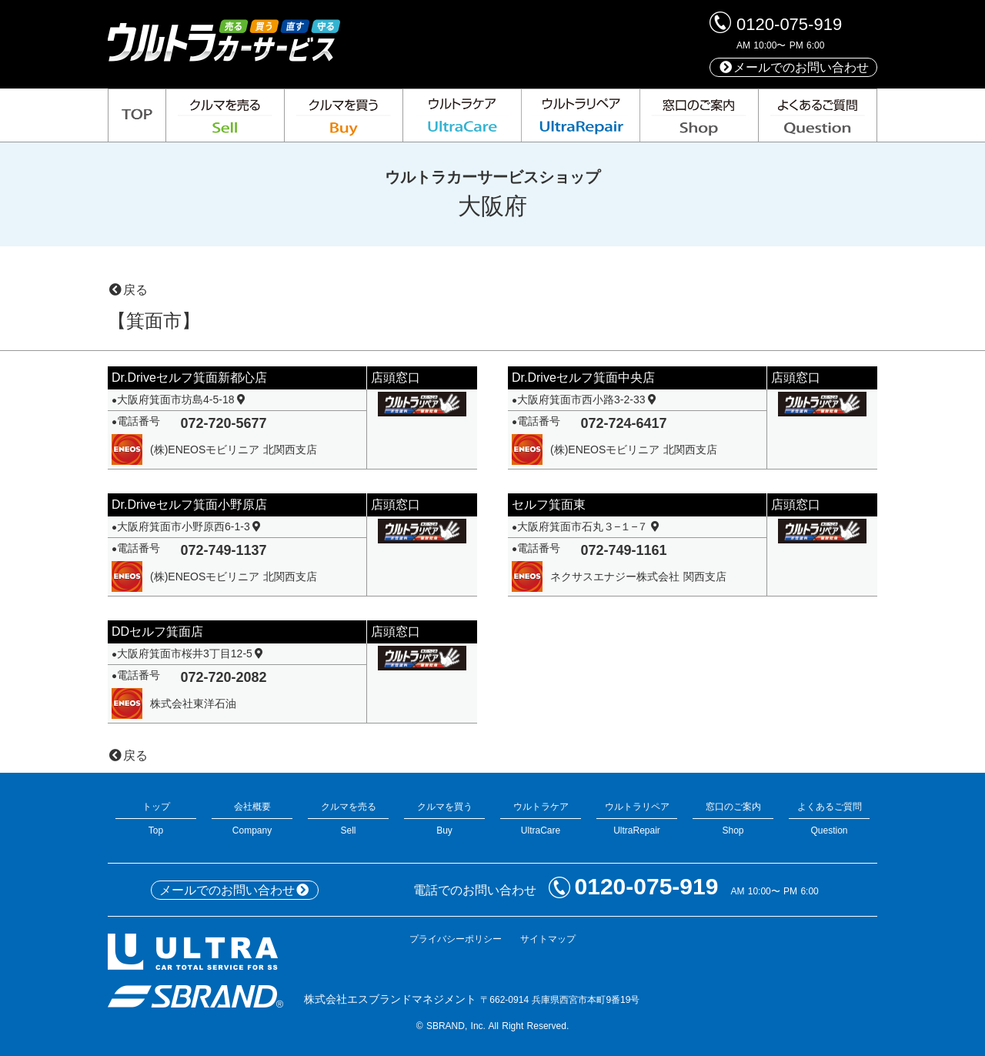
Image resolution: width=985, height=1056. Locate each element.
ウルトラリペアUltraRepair (636, 818)
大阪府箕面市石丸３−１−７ (589, 526)
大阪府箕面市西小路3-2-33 (588, 399)
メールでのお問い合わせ (793, 67)
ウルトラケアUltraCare (540, 818)
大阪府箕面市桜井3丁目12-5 (191, 653)
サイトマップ (548, 939)
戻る (128, 289)
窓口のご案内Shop (733, 818)
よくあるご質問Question (829, 818)
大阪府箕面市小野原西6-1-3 (190, 526)
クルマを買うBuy (444, 818)
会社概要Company (252, 818)
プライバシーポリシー (455, 939)
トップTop (155, 818)
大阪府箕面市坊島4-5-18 (182, 399)
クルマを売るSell (348, 818)
